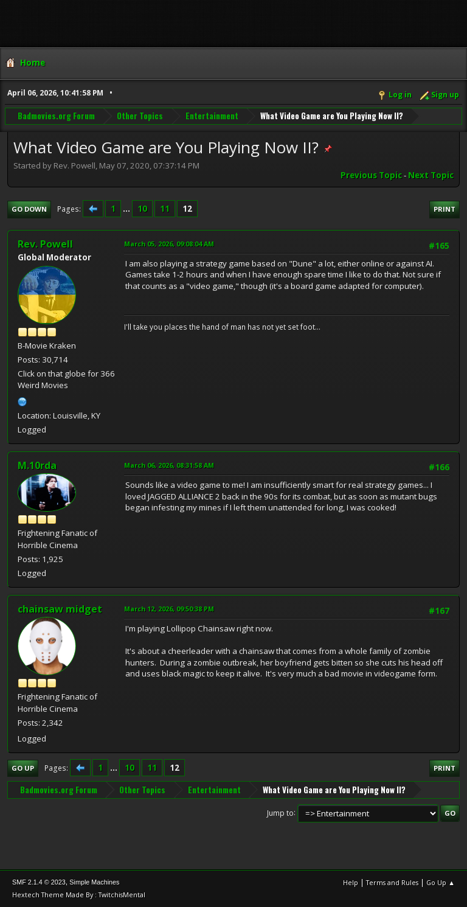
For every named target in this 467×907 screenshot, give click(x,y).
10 (142, 208)
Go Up (23, 768)
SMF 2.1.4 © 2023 (39, 882)
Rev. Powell (45, 244)
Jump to (280, 812)
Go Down (29, 209)
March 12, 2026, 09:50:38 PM (169, 608)
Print (444, 209)
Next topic (431, 175)
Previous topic (371, 175)
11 (165, 208)
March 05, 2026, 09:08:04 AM (169, 243)
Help (350, 882)
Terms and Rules (392, 882)
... (127, 208)
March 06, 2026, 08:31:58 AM (169, 465)
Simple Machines (94, 882)
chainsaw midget (60, 609)
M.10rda (37, 465)
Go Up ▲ (440, 882)
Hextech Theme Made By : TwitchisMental (78, 894)
